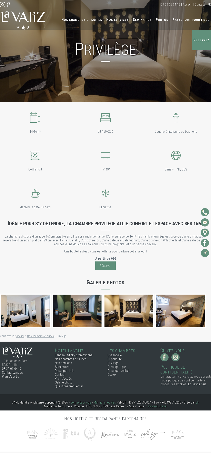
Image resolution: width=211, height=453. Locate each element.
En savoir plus (197, 384)
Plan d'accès (10, 376)
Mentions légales (105, 402)
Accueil (187, 4)
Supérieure (115, 359)
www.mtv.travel (157, 406)
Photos (162, 19)
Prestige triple (117, 367)
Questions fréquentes (69, 386)
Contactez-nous (12, 373)
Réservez (201, 40)
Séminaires (142, 19)
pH (197, 402)
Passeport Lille (64, 371)
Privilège (113, 363)
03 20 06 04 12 (170, 4)
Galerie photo (63, 382)
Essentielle (115, 355)
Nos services (117, 19)
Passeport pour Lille (190, 19)
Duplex (112, 375)
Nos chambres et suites (81, 19)
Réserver (105, 266)
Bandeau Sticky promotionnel (74, 355)
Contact (200, 4)
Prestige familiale (119, 371)
